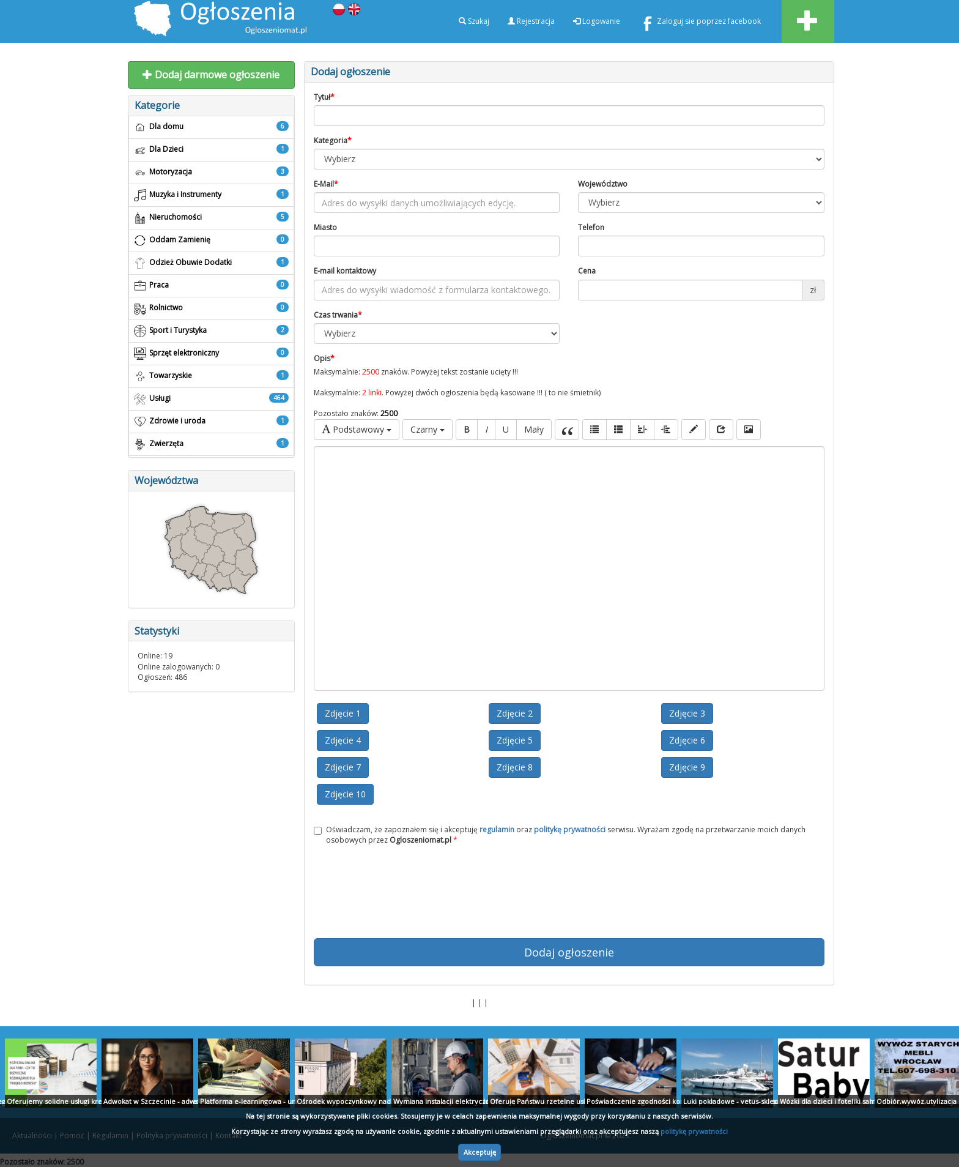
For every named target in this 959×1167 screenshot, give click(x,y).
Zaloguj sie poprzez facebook (700, 23)
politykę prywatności (694, 1131)
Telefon (591, 227)
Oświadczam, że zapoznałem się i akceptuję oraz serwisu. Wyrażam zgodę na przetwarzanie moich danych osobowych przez (559, 834)
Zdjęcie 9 (687, 767)
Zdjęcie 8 (515, 767)
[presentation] (569, 891)
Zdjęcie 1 (343, 713)
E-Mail (326, 184)
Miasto (325, 227)
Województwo (603, 184)
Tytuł (324, 97)
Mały (534, 429)
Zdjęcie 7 (343, 767)
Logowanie (596, 21)
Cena (587, 271)
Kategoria (333, 140)
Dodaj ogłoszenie (569, 952)
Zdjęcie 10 (345, 794)
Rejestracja (531, 21)
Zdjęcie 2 (515, 713)
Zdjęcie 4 (343, 740)
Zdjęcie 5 (515, 740)
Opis (324, 358)
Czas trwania (338, 315)
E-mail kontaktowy (345, 271)
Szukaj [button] (474, 21)
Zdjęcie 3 (687, 713)
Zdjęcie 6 (687, 740)
